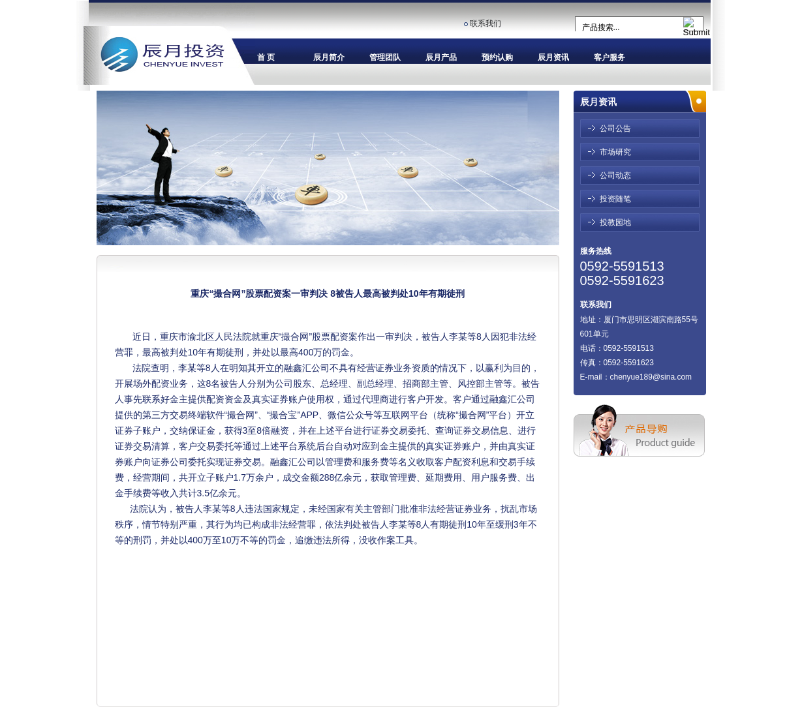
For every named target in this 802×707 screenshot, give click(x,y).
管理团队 (385, 57)
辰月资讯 (553, 57)
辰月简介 (329, 57)
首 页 (266, 57)
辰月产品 (441, 57)
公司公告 (615, 128)
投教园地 (615, 222)
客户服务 (609, 57)
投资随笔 (615, 198)
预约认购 (497, 57)
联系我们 (485, 23)
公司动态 (615, 175)
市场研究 (615, 152)
